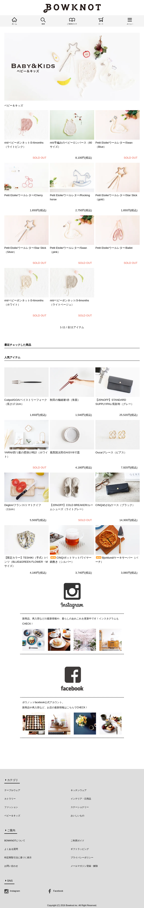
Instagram (12, 891)
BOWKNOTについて (14, 840)
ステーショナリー (80, 807)
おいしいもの (77, 815)
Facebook (55, 891)
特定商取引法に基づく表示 (18, 857)
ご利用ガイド (77, 840)
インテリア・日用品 (81, 798)
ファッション (11, 807)
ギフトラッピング (80, 849)
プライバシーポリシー (82, 857)
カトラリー (10, 798)
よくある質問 (11, 849)
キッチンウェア (79, 790)
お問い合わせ (11, 866)
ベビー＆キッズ (12, 815)
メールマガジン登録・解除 (84, 866)
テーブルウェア (12, 790)
